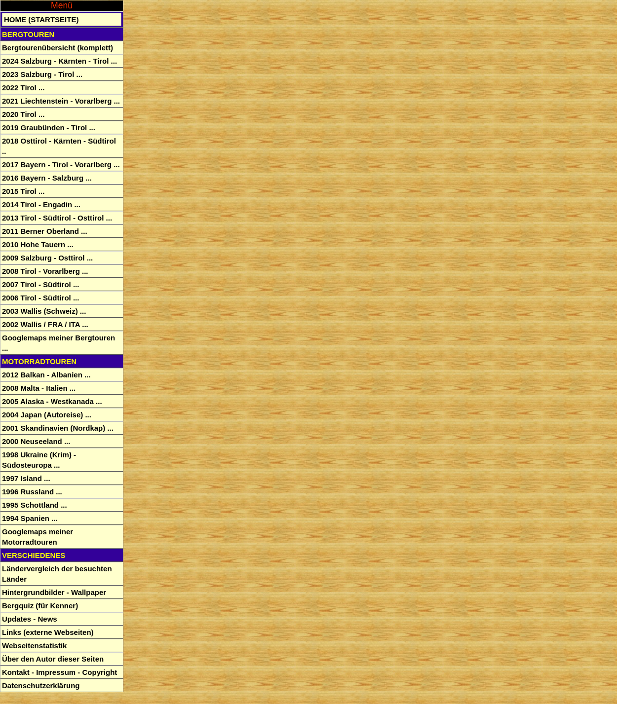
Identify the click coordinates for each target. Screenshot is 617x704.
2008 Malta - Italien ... (39, 388)
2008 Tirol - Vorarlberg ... (45, 271)
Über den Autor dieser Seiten (53, 659)
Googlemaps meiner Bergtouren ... (58, 342)
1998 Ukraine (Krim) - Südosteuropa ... (39, 459)
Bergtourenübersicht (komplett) (57, 47)
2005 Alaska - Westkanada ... (52, 401)
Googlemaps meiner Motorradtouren (37, 536)
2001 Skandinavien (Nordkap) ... (58, 428)
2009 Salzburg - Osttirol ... (47, 258)
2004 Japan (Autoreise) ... (46, 414)
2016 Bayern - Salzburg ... (47, 178)
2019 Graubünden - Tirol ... (48, 127)
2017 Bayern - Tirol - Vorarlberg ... (61, 164)
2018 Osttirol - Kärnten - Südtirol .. (59, 146)
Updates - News (29, 619)
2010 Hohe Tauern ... (38, 244)
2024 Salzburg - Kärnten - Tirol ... (59, 61)
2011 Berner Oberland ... (44, 231)
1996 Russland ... (32, 491)
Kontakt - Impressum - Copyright (59, 672)
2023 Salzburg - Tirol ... (42, 74)
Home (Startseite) (41, 19)
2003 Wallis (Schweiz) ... (44, 311)
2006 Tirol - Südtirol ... (40, 298)
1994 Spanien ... (30, 518)
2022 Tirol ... (23, 87)
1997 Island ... (26, 478)
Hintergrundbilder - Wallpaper (54, 592)
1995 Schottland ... (34, 505)
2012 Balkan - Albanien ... (46, 375)
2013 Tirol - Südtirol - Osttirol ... (57, 218)
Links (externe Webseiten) (48, 632)
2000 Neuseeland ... (36, 441)
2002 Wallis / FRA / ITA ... (45, 324)
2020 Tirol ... (23, 114)
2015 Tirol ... (23, 191)
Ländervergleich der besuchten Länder (57, 573)
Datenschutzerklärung (41, 685)
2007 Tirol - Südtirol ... (40, 284)
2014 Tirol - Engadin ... (41, 204)
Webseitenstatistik (34, 645)
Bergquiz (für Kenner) (40, 605)
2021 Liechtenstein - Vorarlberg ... (61, 101)
